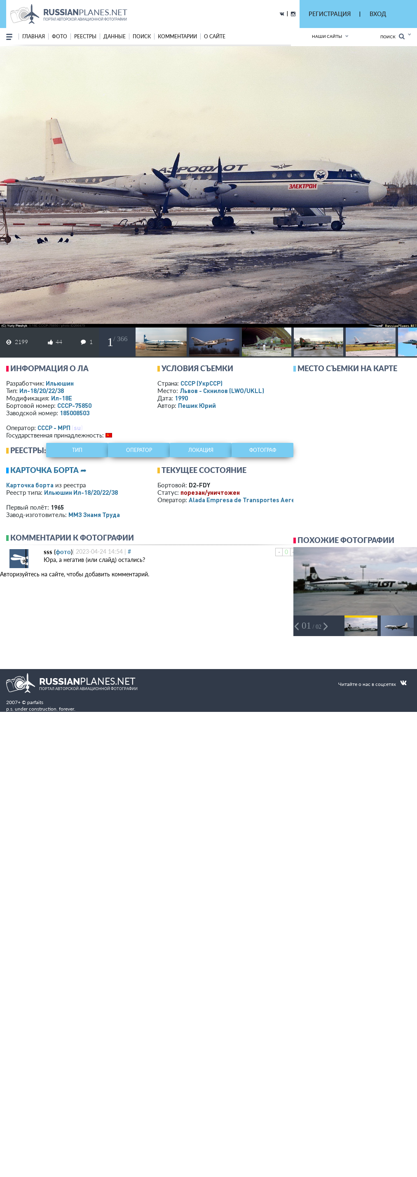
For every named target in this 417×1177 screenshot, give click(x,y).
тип (77, 450)
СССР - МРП (53, 427)
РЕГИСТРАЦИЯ (330, 13)
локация (200, 450)
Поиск (392, 36)
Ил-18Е (61, 398)
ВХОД (378, 13)
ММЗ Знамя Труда (94, 514)
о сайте (214, 36)
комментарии (177, 36)
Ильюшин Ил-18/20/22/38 (81, 492)
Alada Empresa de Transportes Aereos (245, 499)
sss (48, 551)
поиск (142, 36)
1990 (181, 398)
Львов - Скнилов (222, 390)
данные (114, 36)
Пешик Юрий (197, 405)
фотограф (262, 450)
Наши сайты (327, 36)
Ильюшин (60, 383)
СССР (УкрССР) (201, 383)
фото (59, 36)
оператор (139, 450)
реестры (85, 36)
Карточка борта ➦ (48, 470)
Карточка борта (30, 485)
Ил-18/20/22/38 (41, 390)
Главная (33, 36)
